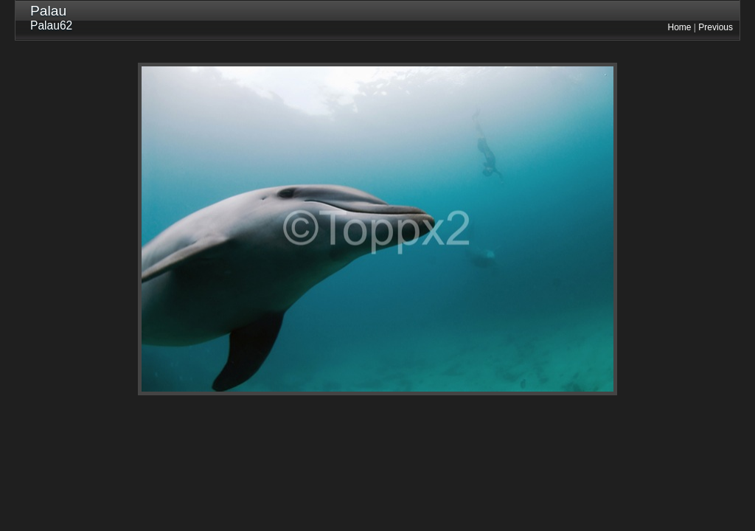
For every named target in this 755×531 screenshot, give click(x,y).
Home (680, 27)
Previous (715, 27)
